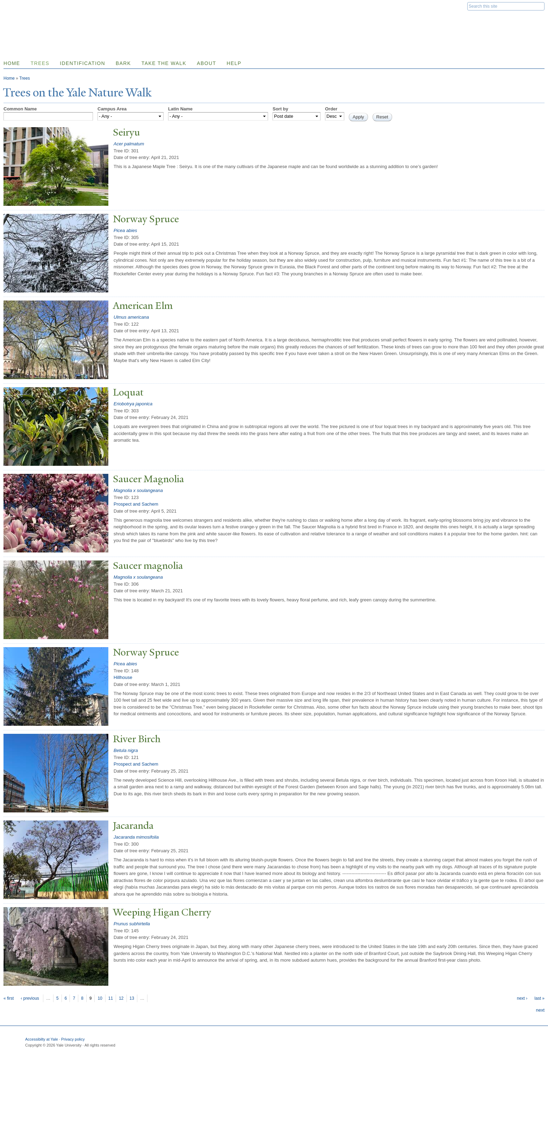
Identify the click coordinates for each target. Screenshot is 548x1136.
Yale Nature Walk (78, 20)
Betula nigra (126, 750)
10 (100, 998)
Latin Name (180, 108)
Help (233, 63)
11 (110, 998)
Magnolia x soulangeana (138, 490)
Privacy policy (73, 1039)
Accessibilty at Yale (41, 1039)
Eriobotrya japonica (133, 403)
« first (8, 998)
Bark (123, 63)
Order (331, 108)
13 (132, 998)
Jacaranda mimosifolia (136, 837)
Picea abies (125, 230)
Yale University (23, 6)
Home (9, 78)
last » (539, 998)
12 (121, 998)
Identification (82, 63)
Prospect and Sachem (136, 504)
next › (522, 998)
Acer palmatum (129, 143)
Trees (40, 63)
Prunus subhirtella (132, 923)
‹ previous (30, 998)
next (540, 1010)
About (206, 63)
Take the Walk (164, 63)
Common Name (20, 108)
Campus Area (112, 108)
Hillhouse (123, 677)
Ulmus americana (131, 317)
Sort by (280, 108)
